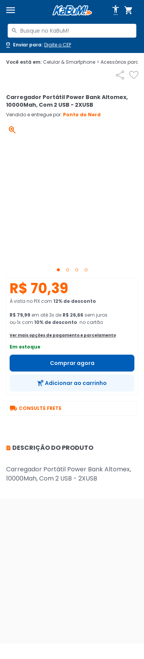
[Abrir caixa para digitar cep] (38, 44)
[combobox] (72, 31)
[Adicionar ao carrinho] (72, 383)
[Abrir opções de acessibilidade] (115, 10)
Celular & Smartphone (71, 62)
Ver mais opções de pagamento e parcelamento (63, 335)
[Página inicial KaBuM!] (72, 10)
